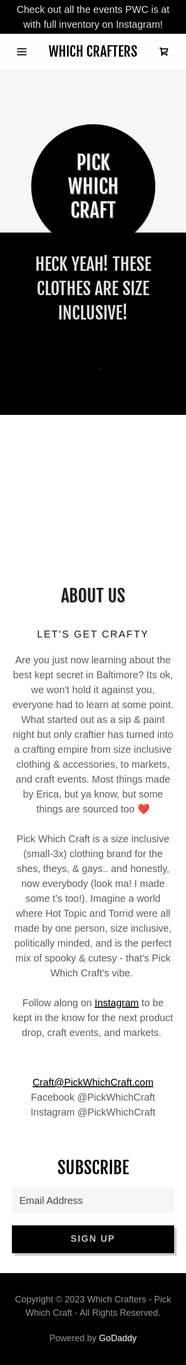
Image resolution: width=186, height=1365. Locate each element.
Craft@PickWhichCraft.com (93, 1082)
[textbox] (93, 1200)
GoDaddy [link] (118, 1338)
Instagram (117, 1002)
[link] (93, 51)
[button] (24, 52)
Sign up (93, 1239)
